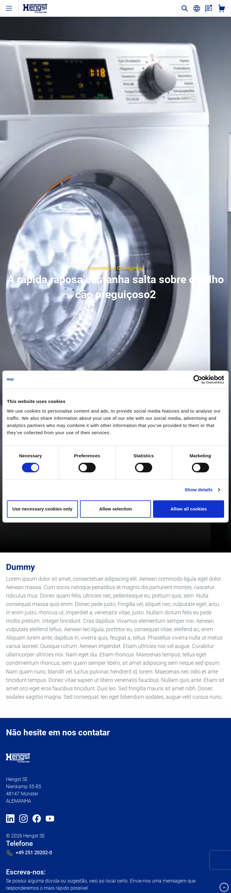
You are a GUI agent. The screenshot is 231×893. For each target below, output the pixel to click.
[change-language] (196, 8)
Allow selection (115, 508)
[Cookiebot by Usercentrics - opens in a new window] (197, 379)
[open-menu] (9, 8)
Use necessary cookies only (42, 508)
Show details (199, 489)
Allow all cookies (189, 508)
